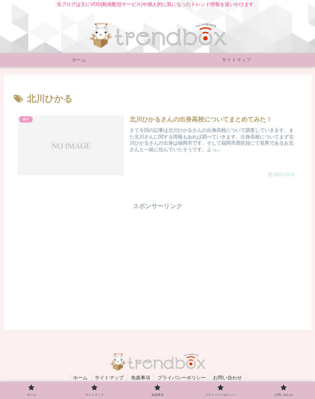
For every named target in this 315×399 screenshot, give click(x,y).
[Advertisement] (157, 260)
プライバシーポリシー (182, 377)
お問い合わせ (227, 377)
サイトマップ (109, 377)
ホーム (80, 377)
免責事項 (140, 377)
